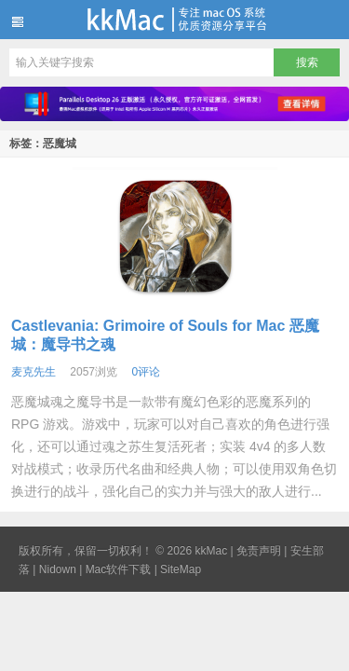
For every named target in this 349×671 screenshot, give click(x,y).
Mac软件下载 (119, 569)
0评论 (145, 371)
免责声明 (258, 550)
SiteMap (180, 569)
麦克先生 (33, 371)
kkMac (174, 19)
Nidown (57, 569)
